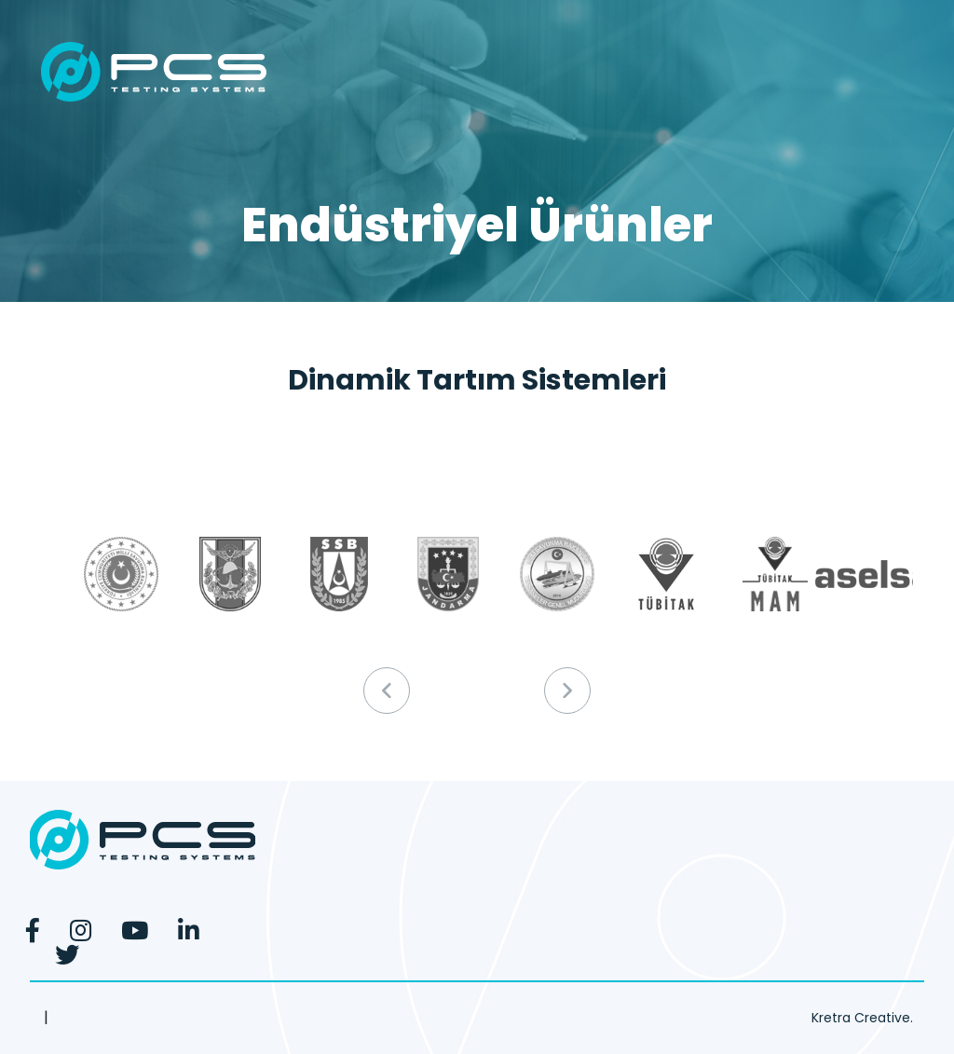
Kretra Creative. (862, 1017)
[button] (567, 690)
